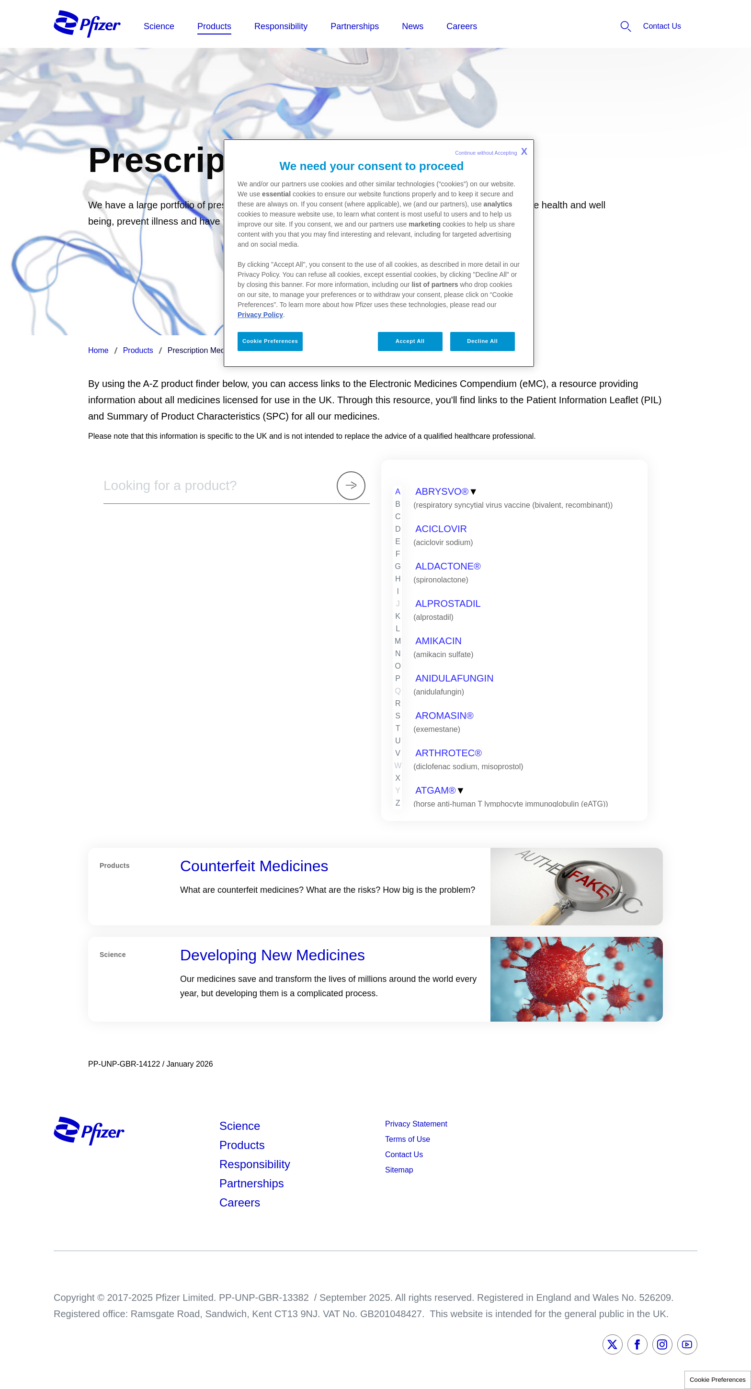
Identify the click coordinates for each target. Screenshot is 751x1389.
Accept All (410, 341)
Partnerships (251, 1183)
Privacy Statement (416, 1124)
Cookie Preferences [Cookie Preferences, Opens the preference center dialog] (270, 341)
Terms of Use (407, 1139)
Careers (239, 1202)
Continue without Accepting (491, 151)
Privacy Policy (260, 315)
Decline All (482, 341)
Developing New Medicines (272, 955)
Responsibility (254, 1164)
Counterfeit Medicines (254, 866)
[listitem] (636, 26)
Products (242, 1145)
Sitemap (399, 1170)
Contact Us (404, 1154)
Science (239, 1125)
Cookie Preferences (718, 1379)
